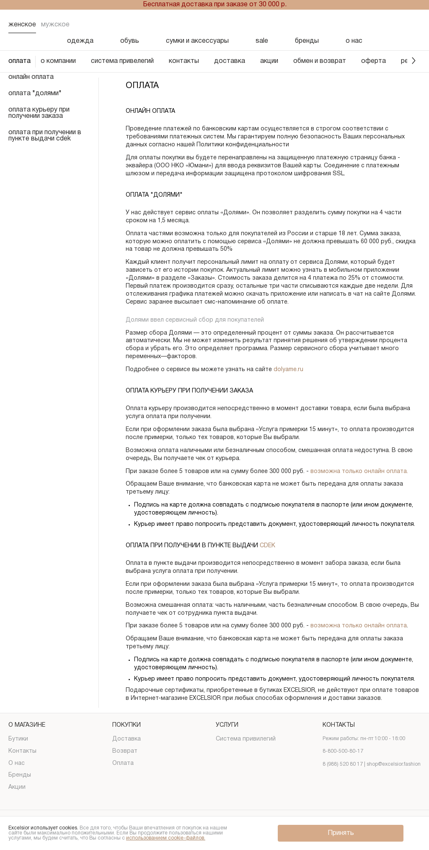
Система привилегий (246, 739)
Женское (22, 25)
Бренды (19, 775)
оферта (373, 61)
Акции (17, 787)
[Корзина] (414, 24)
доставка (229, 61)
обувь (129, 41)
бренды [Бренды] (307, 41)
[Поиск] (348, 24)
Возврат (124, 751)
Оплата (123, 763)
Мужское (55, 25)
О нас (16, 763)
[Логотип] (214, 25)
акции (269, 61)
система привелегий (122, 61)
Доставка (126, 739)
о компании (58, 61)
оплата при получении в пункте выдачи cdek (44, 136)
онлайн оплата (31, 77)
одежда (80, 41)
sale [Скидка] (262, 41)
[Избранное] (370, 24)
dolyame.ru (288, 369)
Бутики (18, 739)
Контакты (22, 751)
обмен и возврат (319, 61)
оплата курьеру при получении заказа (39, 113)
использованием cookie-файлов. (165, 838)
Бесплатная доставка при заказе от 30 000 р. (215, 5)
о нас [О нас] (354, 41)
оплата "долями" (35, 93)
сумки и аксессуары (197, 41)
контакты (184, 61)
